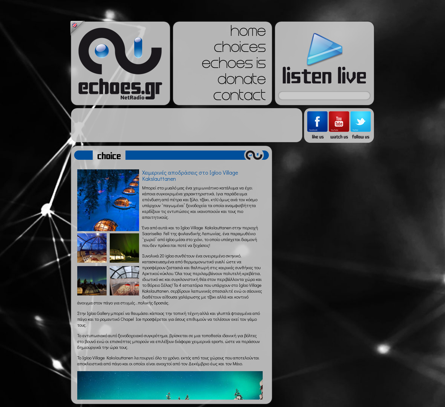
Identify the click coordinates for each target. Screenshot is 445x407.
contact (239, 97)
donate (242, 81)
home (248, 32)
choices (240, 49)
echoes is (234, 65)
